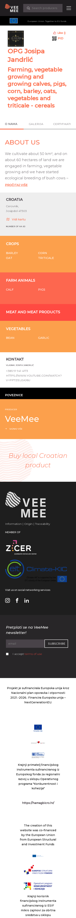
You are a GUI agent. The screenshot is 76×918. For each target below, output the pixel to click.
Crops (12, 244)
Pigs (41, 289)
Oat (9, 258)
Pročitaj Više (16, 185)
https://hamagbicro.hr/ (38, 803)
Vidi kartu (16, 219)
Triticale (46, 258)
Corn (42, 253)
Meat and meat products (33, 312)
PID (60, 38)
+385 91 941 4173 (17, 371)
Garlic (43, 338)
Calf (9, 289)
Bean (10, 338)
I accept (27, 654)
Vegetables (18, 329)
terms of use (33, 654)
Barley (12, 253)
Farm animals (20, 280)
